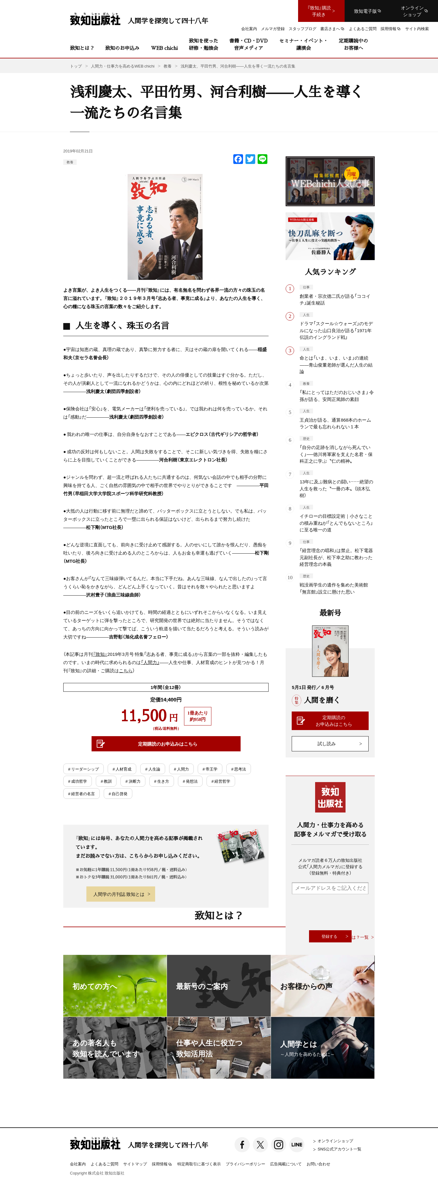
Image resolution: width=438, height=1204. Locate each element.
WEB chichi (164, 47)
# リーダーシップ (83, 769)
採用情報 (162, 1164)
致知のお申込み (122, 47)
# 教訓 (106, 781)
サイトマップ (135, 1164)
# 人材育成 (122, 769)
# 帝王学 (210, 769)
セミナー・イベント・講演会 (303, 44)
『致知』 (100, 654)
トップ (76, 66)
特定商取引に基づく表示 (199, 1164)
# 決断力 (132, 781)
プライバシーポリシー (245, 1164)
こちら (126, 670)
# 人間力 (181, 769)
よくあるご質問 (104, 1164)
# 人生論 (152, 769)
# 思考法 (238, 769)
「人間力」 (150, 662)
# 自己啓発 (118, 793)
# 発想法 (190, 781)
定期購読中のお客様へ (353, 44)
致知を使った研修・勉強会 (203, 44)
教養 (70, 162)
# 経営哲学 (220, 781)
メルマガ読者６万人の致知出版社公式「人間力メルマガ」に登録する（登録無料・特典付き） (330, 866)
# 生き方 (161, 781)
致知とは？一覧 (354, 937)
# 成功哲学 (77, 781)
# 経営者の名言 (81, 793)
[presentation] (338, 912)
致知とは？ (82, 47)
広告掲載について (286, 1164)
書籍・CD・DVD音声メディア (248, 44)
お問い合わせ (318, 1164)
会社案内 (78, 1164)
